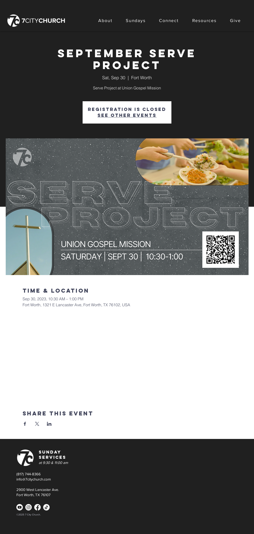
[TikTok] (46, 507)
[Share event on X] (37, 424)
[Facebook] (37, 507)
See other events (127, 115)
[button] (105, 20)
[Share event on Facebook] (25, 424)
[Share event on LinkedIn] (49, 424)
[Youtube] (19, 507)
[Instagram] (28, 507)
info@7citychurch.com (33, 479)
